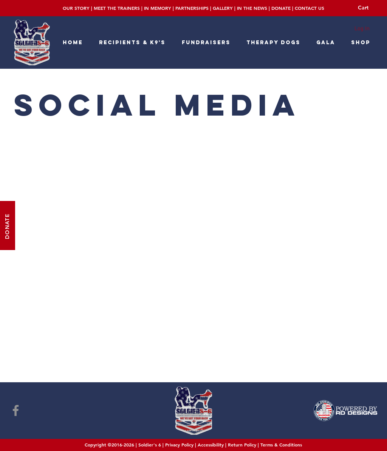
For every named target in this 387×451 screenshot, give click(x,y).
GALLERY (223, 8)
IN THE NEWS (252, 8)
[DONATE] (7, 225)
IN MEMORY (157, 8)
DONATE (281, 8)
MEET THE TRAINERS (117, 8)
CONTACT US (309, 8)
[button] (368, 8)
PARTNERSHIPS (192, 8)
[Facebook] (15, 410)
